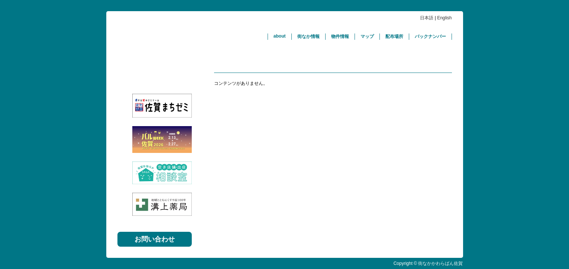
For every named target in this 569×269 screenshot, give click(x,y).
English (444, 17)
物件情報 (340, 36)
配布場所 (394, 36)
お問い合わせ (155, 239)
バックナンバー (430, 36)
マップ (367, 36)
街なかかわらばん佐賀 (184, 36)
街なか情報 (308, 36)
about (280, 36)
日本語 (426, 17)
